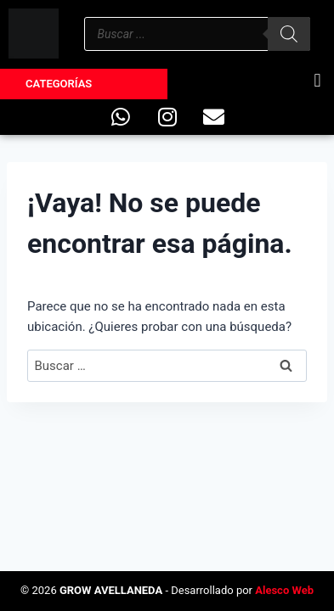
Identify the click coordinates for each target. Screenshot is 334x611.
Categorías (58, 83)
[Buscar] (289, 34)
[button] (317, 80)
